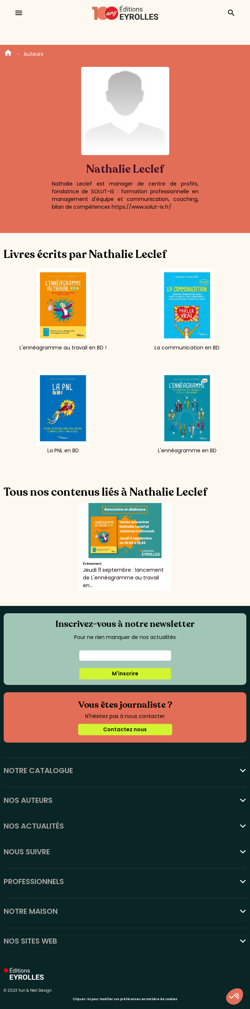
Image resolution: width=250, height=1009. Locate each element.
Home (8, 54)
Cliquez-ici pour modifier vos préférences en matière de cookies (125, 999)
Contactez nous (125, 729)
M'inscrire (125, 673)
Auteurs (33, 54)
